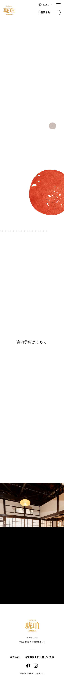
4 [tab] (8, 231)
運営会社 (15, 657)
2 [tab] (2, 231)
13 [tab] (32, 231)
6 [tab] (13, 231)
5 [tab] (10, 231)
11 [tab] (27, 231)
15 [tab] (38, 231)
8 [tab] (18, 231)
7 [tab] (16, 231)
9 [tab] (21, 231)
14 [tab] (35, 231)
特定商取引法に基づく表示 (39, 657)
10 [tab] (24, 231)
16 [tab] (40, 231)
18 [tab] (46, 231)
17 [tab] (43, 231)
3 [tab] (5, 231)
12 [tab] (29, 231)
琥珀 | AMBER (9, 10)
